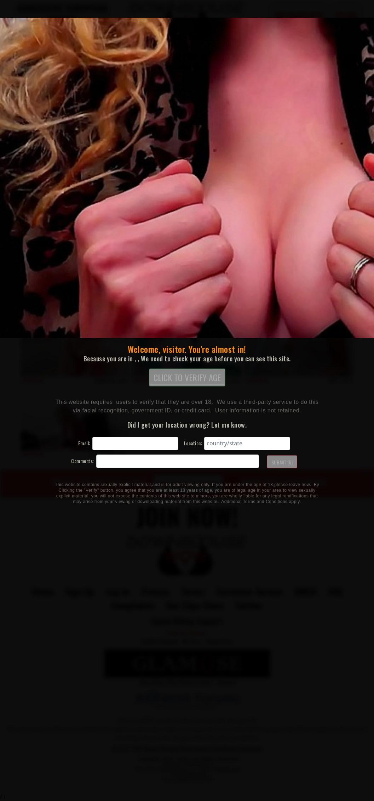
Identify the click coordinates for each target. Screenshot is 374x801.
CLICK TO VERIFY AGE (187, 378)
